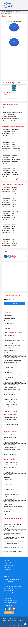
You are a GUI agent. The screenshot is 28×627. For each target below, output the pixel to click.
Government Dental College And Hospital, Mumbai (13, 527)
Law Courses (7, 496)
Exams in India (8, 326)
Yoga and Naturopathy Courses (11, 514)
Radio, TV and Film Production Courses (13, 506)
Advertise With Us (9, 612)
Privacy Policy (6, 620)
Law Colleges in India (9, 379)
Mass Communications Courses (11, 501)
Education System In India (10, 439)
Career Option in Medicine (9, 107)
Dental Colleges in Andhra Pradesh (11, 129)
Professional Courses (9, 511)
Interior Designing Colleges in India (12, 375)
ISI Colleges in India (8, 377)
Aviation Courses (8, 479)
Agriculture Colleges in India (10, 338)
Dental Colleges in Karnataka (10, 155)
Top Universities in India (9, 595)
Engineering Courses (9, 489)
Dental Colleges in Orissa (9, 163)
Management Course (9, 499)
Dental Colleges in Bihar (8, 133)
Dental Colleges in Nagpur (9, 230)
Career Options (8, 321)
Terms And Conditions (13, 618)
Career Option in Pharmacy (9, 116)
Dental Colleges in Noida (8, 232)
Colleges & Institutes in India (13, 332)
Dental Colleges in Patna (8, 234)
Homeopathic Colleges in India (11, 362)
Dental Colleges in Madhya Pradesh (11, 159)
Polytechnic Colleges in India (10, 399)
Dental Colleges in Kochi (8, 215)
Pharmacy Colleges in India (10, 397)
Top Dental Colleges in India (13, 518)
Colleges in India (8, 11)
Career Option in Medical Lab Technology (12, 112)
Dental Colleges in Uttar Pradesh (10, 174)
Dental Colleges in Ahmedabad (10, 187)
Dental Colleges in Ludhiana (9, 222)
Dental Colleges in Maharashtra (10, 161)
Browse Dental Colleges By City (12, 184)
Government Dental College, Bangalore (13, 524)
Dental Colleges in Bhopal (9, 191)
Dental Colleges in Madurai (9, 224)
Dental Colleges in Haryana (9, 146)
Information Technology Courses (11, 494)
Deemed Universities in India (10, 417)
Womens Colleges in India (10, 406)
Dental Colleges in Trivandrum (10, 243)
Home (2, 11)
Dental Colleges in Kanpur (9, 213)
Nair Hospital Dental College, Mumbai (12, 521)
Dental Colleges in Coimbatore (10, 196)
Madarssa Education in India (10, 447)
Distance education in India (10, 437)
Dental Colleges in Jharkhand (10, 153)
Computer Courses (8, 484)
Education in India (9, 323)
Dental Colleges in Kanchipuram (10, 211)
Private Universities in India (10, 422)
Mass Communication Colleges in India (13, 384)
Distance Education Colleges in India (12, 355)
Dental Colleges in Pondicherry (10, 166)
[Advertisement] (14, 65)
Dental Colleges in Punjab (9, 168)
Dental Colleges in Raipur (9, 241)
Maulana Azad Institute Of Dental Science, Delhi (13, 548)
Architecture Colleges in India (10, 343)
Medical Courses (8, 504)
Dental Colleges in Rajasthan (10, 170)
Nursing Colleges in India (10, 394)
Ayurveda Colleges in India (10, 350)
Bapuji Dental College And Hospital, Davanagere (12, 534)
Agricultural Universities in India (11, 424)
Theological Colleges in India (10, 404)
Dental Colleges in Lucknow (9, 219)
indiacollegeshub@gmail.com (10, 602)
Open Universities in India (10, 427)
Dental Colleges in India (16, 11)
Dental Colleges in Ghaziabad (10, 200)
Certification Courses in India (10, 462)
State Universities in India (10, 419)
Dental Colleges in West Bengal (10, 179)
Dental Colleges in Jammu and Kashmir (12, 150)
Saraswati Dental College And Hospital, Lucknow (13, 552)
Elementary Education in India (11, 442)
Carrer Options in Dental (10, 104)
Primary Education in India (10, 452)
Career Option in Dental (8, 110)
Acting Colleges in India (9, 335)
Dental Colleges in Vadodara (9, 245)
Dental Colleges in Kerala (9, 157)
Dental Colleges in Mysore (9, 228)
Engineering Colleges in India (10, 357)
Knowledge (7, 328)
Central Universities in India (10, 414)
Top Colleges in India (8, 592)
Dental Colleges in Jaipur (9, 209)
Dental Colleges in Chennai (9, 193)
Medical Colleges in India (10, 387)
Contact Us (6, 622)
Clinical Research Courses (10, 487)
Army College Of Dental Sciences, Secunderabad (12, 544)
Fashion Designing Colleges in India (12, 360)
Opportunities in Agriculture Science (12, 449)
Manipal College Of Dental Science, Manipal (14, 530)
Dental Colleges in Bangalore (10, 189)
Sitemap (20, 620)
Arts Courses (7, 477)
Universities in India (9, 318)
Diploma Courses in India (10, 467)
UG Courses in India (8, 474)
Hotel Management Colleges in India (12, 365)
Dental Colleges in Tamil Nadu (10, 172)
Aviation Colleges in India (10, 347)
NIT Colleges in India (9, 392)
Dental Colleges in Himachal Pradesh (11, 148)
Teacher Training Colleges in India (12, 402)
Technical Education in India (10, 454)
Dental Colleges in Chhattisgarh (10, 135)
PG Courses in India (8, 472)
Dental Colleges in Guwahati (9, 204)
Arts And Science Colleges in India (12, 345)
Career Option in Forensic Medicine (11, 118)
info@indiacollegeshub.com (10, 600)
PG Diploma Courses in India (10, 464)
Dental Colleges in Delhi (8, 140)
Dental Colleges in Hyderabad (10, 206)
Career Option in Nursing (9, 114)
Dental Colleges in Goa (6, 13)
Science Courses (8, 509)
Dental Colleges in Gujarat (9, 144)
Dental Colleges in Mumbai (9, 226)
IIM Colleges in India (8, 370)
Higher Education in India (10, 444)
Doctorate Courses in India (10, 469)
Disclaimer (13, 620)
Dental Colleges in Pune (8, 239)
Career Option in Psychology (9, 120)
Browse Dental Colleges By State (13, 126)
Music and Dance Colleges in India (12, 389)
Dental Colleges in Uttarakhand (10, 176)
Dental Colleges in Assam (9, 131)
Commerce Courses (8, 482)
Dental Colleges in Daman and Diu (11, 138)
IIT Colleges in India (8, 372)
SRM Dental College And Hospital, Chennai (14, 541)
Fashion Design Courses (9, 492)
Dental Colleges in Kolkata (9, 217)
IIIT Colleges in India (8, 367)
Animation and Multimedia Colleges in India (14, 340)
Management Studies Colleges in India (13, 382)
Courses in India (7, 569)
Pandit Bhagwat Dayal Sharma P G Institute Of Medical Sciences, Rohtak (14, 538)
